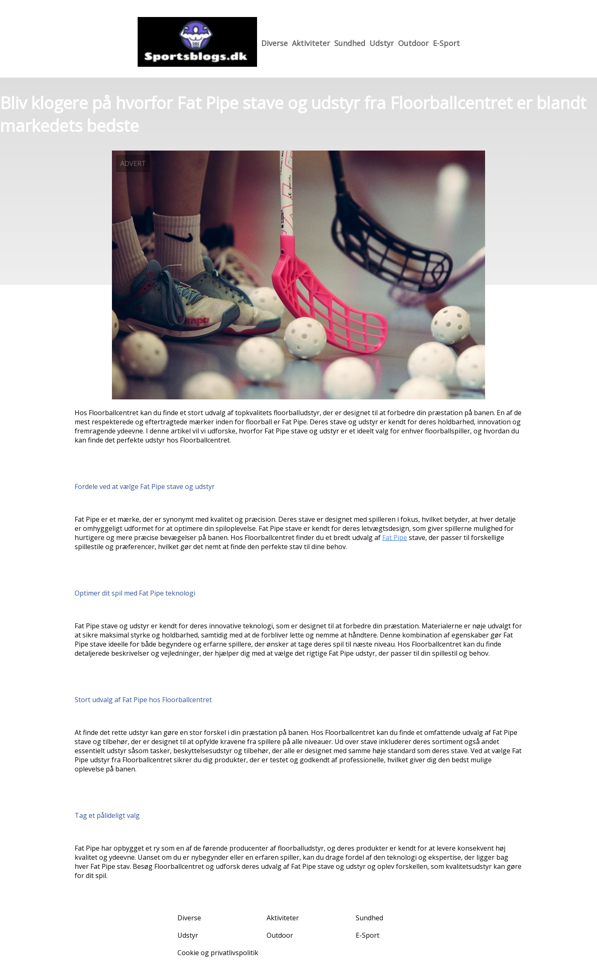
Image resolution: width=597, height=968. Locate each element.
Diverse (274, 43)
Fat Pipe (394, 537)
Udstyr (381, 43)
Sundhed (349, 43)
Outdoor (413, 43)
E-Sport (446, 43)
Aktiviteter (311, 43)
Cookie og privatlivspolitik (217, 952)
